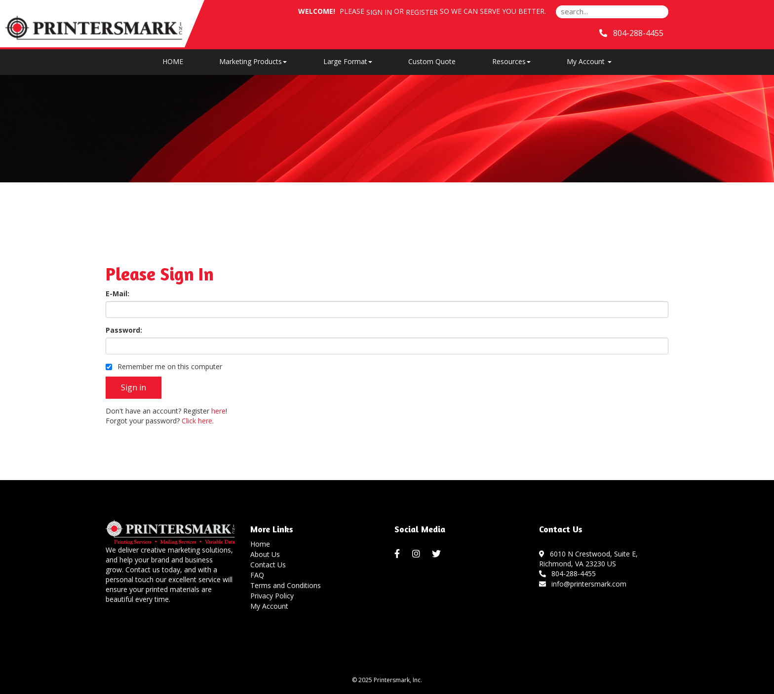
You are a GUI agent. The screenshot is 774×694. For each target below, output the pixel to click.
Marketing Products (253, 61)
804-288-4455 (567, 573)
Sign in (379, 12)
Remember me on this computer (164, 366)
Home (260, 544)
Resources (511, 61)
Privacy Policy (272, 595)
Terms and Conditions (285, 585)
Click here (197, 420)
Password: (124, 330)
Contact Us (268, 564)
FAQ (257, 575)
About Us (265, 554)
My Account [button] (589, 61)
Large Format (347, 61)
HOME (172, 61)
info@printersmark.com (583, 584)
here (218, 411)
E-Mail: (117, 293)
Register (422, 12)
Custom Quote (432, 61)
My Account (269, 606)
